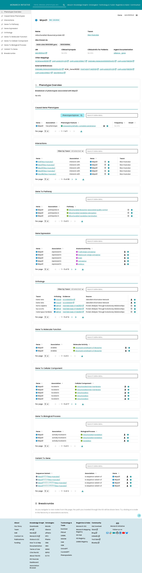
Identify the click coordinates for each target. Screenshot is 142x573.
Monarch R (35, 536)
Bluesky (95, 543)
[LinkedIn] (120, 532)
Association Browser (34, 567)
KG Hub (79, 535)
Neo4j (33, 533)
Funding (17, 543)
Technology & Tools (107, 5)
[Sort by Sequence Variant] (51, 473)
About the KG (35, 556)
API (32, 530)
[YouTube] (123, 532)
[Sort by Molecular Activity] (89, 344)
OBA (46, 543)
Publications (19, 539)
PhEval (63, 532)
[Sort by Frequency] (124, 123)
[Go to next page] (72, 179)
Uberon (48, 530)
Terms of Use (35, 549)
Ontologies (93, 5)
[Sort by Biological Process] (96, 431)
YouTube (96, 539)
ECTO (47, 556)
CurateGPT (65, 552)
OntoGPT (64, 549)
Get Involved (96, 526)
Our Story (18, 526)
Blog (94, 533)
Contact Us (18, 536)
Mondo (48, 526)
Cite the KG (34, 552)
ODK (62, 545)
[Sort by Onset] (134, 123)
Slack (95, 530)
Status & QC (34, 539)
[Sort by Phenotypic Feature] (78, 123)
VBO (46, 546)
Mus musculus (93, 35)
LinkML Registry (82, 542)
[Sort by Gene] (41, 123)
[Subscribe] (107, 532)
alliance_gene (120, 53)
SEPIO (47, 552)
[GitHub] (117, 532)
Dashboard (34, 562)
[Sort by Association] (56, 123)
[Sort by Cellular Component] (92, 383)
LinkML (63, 536)
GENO (47, 549)
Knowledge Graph (81, 5)
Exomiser (64, 529)
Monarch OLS (81, 526)
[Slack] (110, 532)
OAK (62, 542)
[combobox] (49, 5)
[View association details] (107, 126)
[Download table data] (80, 131)
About (70, 5)
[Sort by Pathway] (75, 206)
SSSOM (63, 539)
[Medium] (114, 532)
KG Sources (34, 559)
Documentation (36, 546)
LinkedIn (96, 536)
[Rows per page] (46, 131)
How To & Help (35, 543)
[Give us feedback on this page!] (139, 515)
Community (135, 5)
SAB (15, 533)
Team (16, 530)
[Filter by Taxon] (70, 151)
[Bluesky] (127, 532)
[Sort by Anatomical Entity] (91, 248)
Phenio (47, 539)
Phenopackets (66, 555)
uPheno (48, 533)
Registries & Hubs (122, 5)
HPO (46, 536)
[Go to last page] (75, 179)
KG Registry (80, 538)
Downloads (34, 526)
